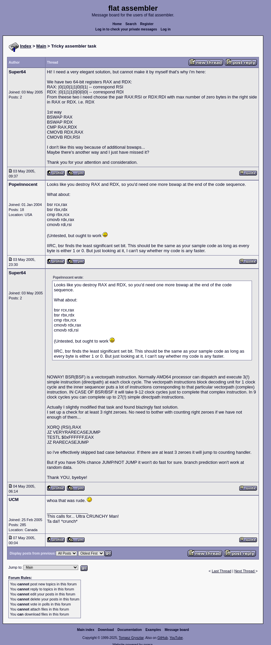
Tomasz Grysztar (131, 638)
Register (146, 24)
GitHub (162, 638)
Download (106, 630)
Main (41, 46)
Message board (177, 630)
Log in (166, 29)
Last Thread (222, 571)
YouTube (175, 638)
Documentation (130, 630)
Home (117, 24)
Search (130, 24)
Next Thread (244, 571)
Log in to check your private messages (126, 29)
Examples (153, 630)
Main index (86, 630)
